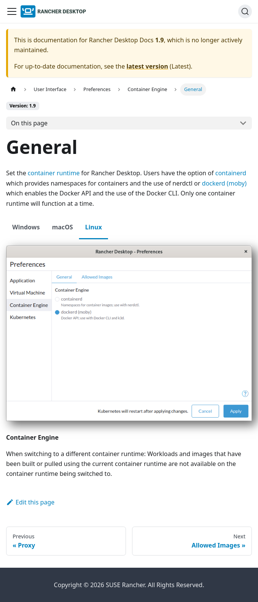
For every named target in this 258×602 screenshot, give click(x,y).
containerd (230, 173)
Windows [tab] (26, 227)
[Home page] (13, 89)
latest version (147, 66)
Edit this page (30, 502)
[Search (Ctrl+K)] (245, 11)
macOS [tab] (62, 227)
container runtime (54, 173)
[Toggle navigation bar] (12, 11)
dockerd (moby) (224, 183)
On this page (29, 123)
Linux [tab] (93, 227)
